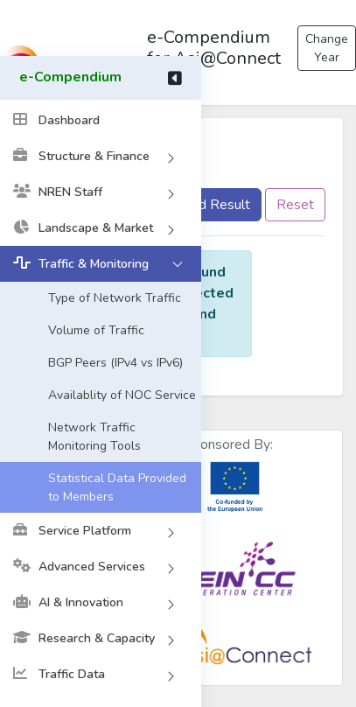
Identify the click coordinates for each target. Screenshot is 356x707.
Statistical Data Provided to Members (117, 487)
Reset (295, 204)
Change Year (326, 48)
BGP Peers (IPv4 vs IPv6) (115, 362)
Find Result (215, 204)
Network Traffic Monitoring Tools (94, 436)
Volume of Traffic (96, 330)
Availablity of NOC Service (122, 395)
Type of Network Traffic (114, 298)
